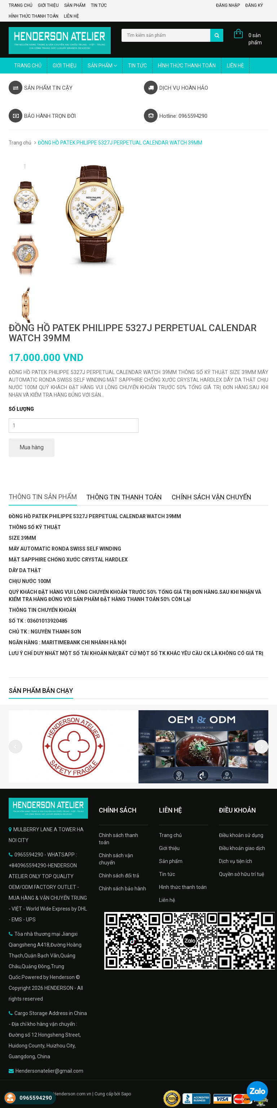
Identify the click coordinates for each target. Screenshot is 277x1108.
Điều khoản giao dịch (242, 848)
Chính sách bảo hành (122, 888)
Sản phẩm (74, 5)
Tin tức (99, 5)
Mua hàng (31, 447)
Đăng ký (254, 5)
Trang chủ (20, 5)
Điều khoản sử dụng (241, 835)
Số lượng (21, 409)
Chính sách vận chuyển (116, 859)
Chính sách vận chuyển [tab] (211, 497)
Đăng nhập (228, 5)
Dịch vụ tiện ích (235, 861)
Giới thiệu (48, 5)
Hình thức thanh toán (33, 16)
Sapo (126, 1093)
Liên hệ (71, 16)
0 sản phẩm (255, 38)
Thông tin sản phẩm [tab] (43, 496)
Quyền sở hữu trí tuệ (241, 874)
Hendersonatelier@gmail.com (49, 1071)
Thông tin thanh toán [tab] (124, 497)
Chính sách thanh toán (118, 838)
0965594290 (35, 1098)
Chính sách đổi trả (119, 875)
